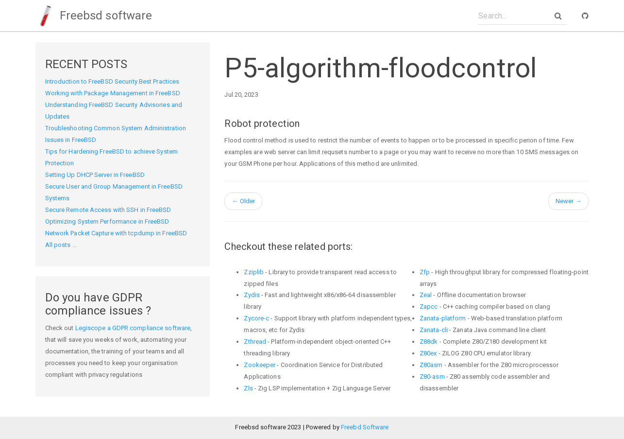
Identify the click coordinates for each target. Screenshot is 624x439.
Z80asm (431, 365)
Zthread (255, 341)
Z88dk (429, 341)
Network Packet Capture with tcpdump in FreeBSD (116, 233)
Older (243, 201)
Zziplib (254, 272)
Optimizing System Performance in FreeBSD (107, 221)
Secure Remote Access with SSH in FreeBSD (108, 209)
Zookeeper (259, 365)
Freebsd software (93, 15)
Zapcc (429, 306)
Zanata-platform (443, 318)
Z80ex (428, 353)
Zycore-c (256, 318)
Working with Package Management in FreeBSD (112, 93)
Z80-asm (432, 376)
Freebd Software (365, 427)
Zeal (426, 295)
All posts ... (61, 244)
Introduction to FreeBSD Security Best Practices (112, 81)
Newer (569, 201)
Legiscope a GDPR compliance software (133, 328)
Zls (248, 388)
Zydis (252, 295)
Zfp (425, 272)
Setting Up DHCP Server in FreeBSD (95, 174)
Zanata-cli (434, 330)
